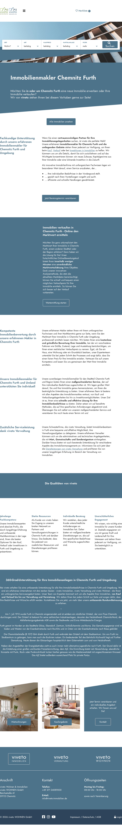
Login (118, 817)
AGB (98, 817)
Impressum (75, 817)
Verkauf (56, 150)
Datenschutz (88, 817)
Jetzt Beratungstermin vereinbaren (60, 198)
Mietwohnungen (18, 721)
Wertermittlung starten (56, 302)
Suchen (110, 45)
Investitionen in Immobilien (82, 150)
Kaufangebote (60, 721)
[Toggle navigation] (24, 11)
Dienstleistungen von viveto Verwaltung (64, 448)
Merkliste (83, 10)
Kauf (49, 150)
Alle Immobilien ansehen (61, 121)
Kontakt (103, 721)
